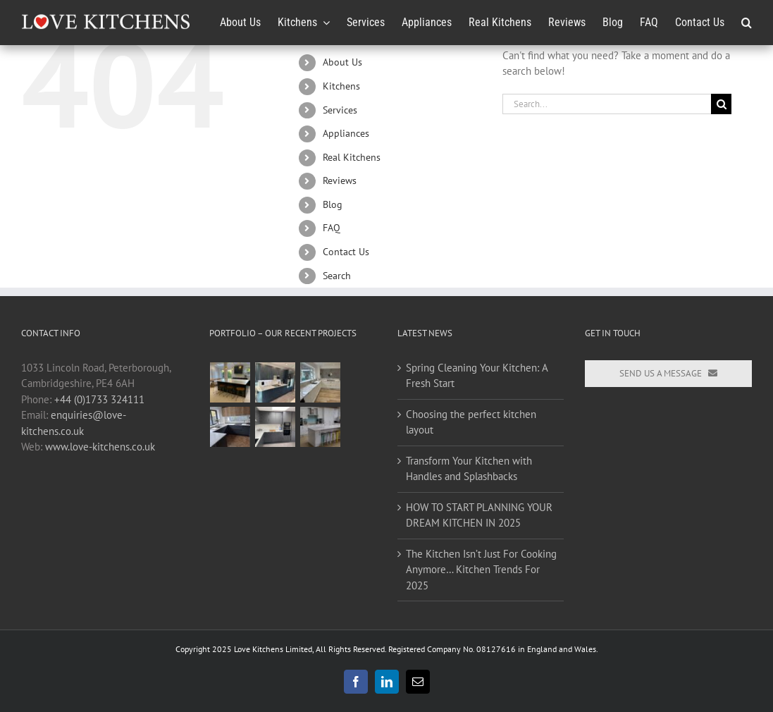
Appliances (346, 133)
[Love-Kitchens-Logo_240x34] (105, 13)
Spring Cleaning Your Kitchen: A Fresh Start (477, 376)
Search (337, 275)
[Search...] (607, 104)
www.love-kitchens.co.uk (100, 446)
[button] (746, 22)
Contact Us (346, 251)
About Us (342, 62)
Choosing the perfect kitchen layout (471, 422)
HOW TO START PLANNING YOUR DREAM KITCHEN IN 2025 (479, 515)
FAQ (331, 227)
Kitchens (341, 86)
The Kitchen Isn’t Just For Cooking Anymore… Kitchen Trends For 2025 (481, 569)
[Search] (721, 104)
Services (340, 110)
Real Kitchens (352, 157)
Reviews (340, 180)
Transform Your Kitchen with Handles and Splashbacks (469, 469)
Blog (332, 204)
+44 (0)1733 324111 (99, 399)
